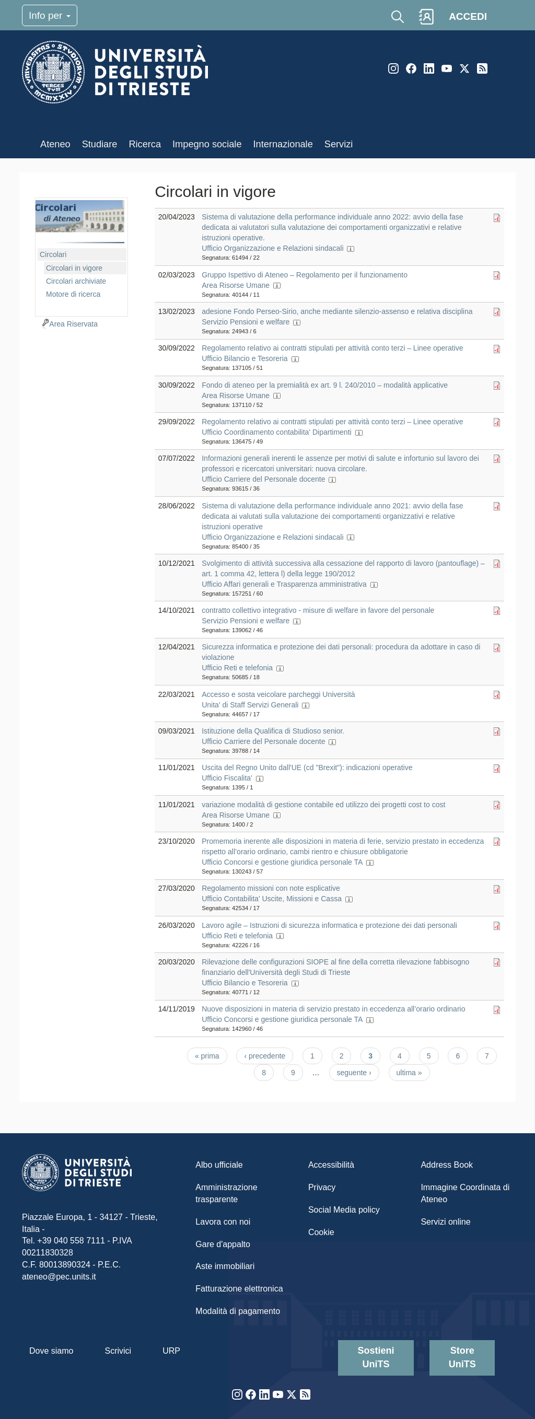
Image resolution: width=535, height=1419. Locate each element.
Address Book (447, 1164)
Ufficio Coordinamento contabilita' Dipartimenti (276, 432)
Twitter (464, 68)
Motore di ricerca (73, 294)
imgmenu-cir (80, 222)
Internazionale (283, 144)
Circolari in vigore (74, 268)
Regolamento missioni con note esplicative (271, 888)
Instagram (393, 68)
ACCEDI (468, 16)
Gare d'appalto (222, 1244)
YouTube (446, 68)
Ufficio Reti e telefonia (237, 668)
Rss (482, 68)
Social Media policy (344, 1209)
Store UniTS (462, 1357)
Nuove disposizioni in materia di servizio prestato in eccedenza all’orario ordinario (333, 1009)
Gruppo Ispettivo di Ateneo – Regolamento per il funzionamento (305, 275)
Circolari (53, 254)
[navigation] (81, 255)
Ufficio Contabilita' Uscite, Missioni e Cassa (272, 898)
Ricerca (145, 144)
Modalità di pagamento (237, 1311)
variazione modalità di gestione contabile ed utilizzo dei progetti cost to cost (323, 804)
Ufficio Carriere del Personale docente (263, 479)
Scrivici (117, 1350)
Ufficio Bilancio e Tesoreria (244, 358)
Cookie (321, 1232)
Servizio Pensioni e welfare (245, 322)
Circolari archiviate (76, 281)
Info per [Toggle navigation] (50, 15)
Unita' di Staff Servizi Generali (250, 705)
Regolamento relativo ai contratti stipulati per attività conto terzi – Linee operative (332, 348)
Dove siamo (51, 1350)
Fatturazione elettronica (239, 1288)
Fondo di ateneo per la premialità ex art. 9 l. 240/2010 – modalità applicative (325, 385)
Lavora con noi (222, 1221)
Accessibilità (331, 1164)
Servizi (338, 144)
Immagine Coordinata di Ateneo (465, 1193)
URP (171, 1350)
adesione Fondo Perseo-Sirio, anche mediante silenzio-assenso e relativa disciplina (337, 311)
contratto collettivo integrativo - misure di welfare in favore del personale (318, 610)
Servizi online (445, 1221)
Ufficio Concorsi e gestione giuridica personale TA (282, 862)
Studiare (100, 144)
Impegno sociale (206, 144)
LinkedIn (429, 68)
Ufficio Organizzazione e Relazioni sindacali (272, 248)
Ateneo (55, 144)
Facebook (411, 68)
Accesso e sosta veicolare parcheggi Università (278, 694)
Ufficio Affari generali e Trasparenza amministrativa (284, 584)
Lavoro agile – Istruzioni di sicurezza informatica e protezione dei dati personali (329, 925)
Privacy (321, 1187)
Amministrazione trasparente (226, 1193)
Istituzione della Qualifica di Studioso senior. (273, 731)
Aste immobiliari (224, 1266)
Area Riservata (73, 324)
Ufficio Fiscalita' (227, 778)
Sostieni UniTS (376, 1357)
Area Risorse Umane (236, 285)
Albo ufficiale (218, 1164)
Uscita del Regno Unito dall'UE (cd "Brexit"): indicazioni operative (307, 767)
